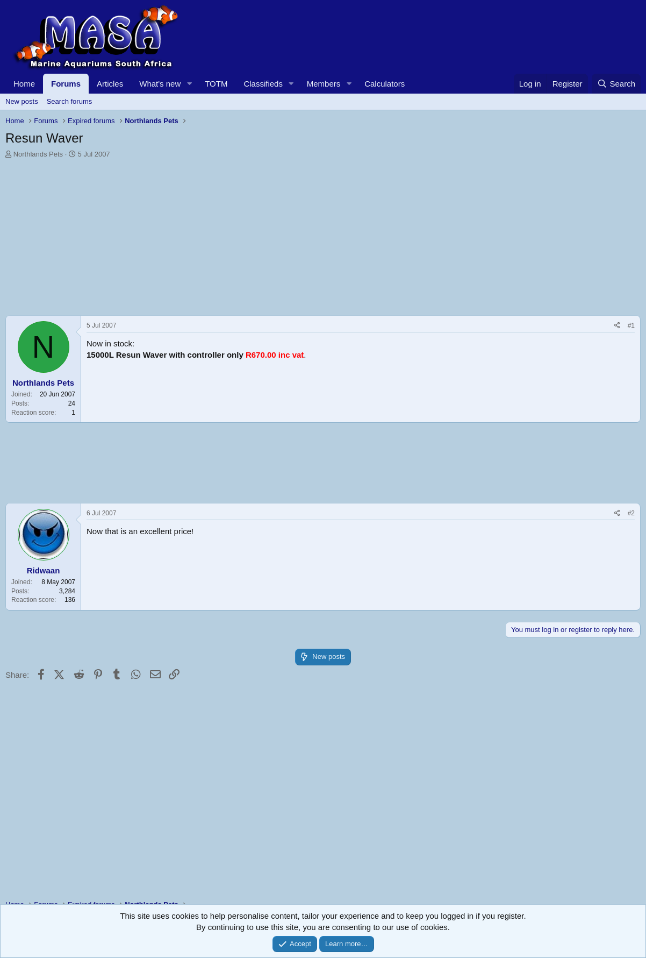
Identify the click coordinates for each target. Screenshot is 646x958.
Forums (66, 83)
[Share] (617, 326)
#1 (631, 325)
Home (24, 83)
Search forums (69, 101)
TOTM (216, 83)
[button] (189, 84)
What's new (160, 83)
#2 (631, 513)
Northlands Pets (38, 154)
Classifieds (263, 83)
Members (324, 83)
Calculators (384, 83)
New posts (21, 101)
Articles (110, 83)
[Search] (616, 84)
